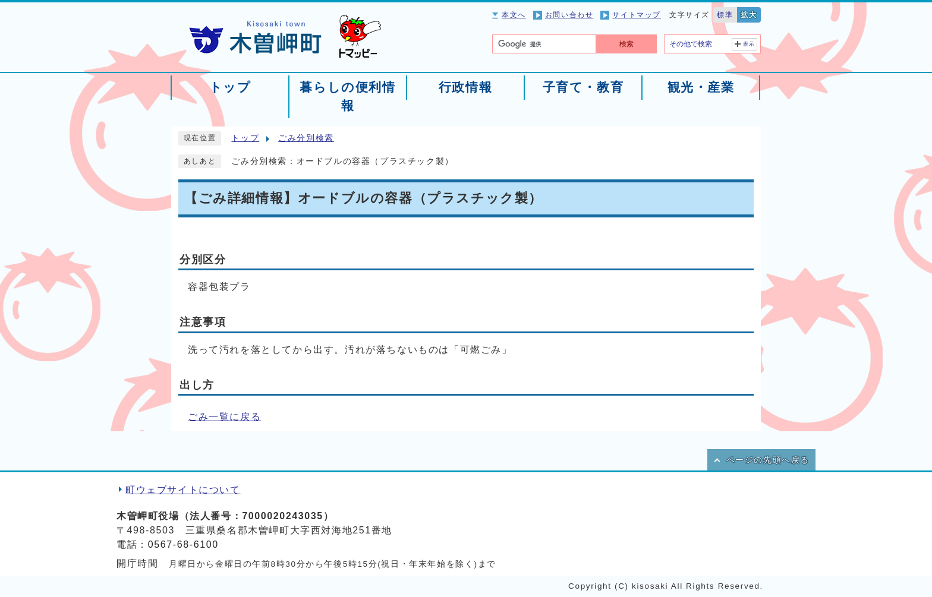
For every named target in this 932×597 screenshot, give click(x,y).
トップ (245, 138)
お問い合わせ (569, 15)
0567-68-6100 (183, 544)
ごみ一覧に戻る (224, 417)
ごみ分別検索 (306, 138)
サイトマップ (636, 15)
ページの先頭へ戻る (768, 460)
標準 (725, 15)
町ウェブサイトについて (183, 490)
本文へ (514, 15)
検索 (626, 44)
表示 (749, 44)
